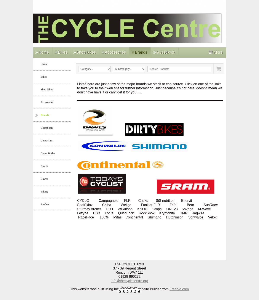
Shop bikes (86, 52)
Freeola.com (179, 289)
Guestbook (165, 52)
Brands (141, 52)
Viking (44, 191)
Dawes (44, 178)
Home (43, 52)
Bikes (62, 52)
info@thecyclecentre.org (129, 281)
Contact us (47, 140)
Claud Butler (48, 153)
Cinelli (44, 166)
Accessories (115, 52)
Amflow (45, 204)
